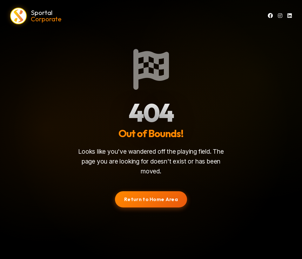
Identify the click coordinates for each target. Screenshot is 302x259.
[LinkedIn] (289, 16)
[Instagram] (280, 16)
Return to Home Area (151, 199)
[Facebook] (270, 16)
